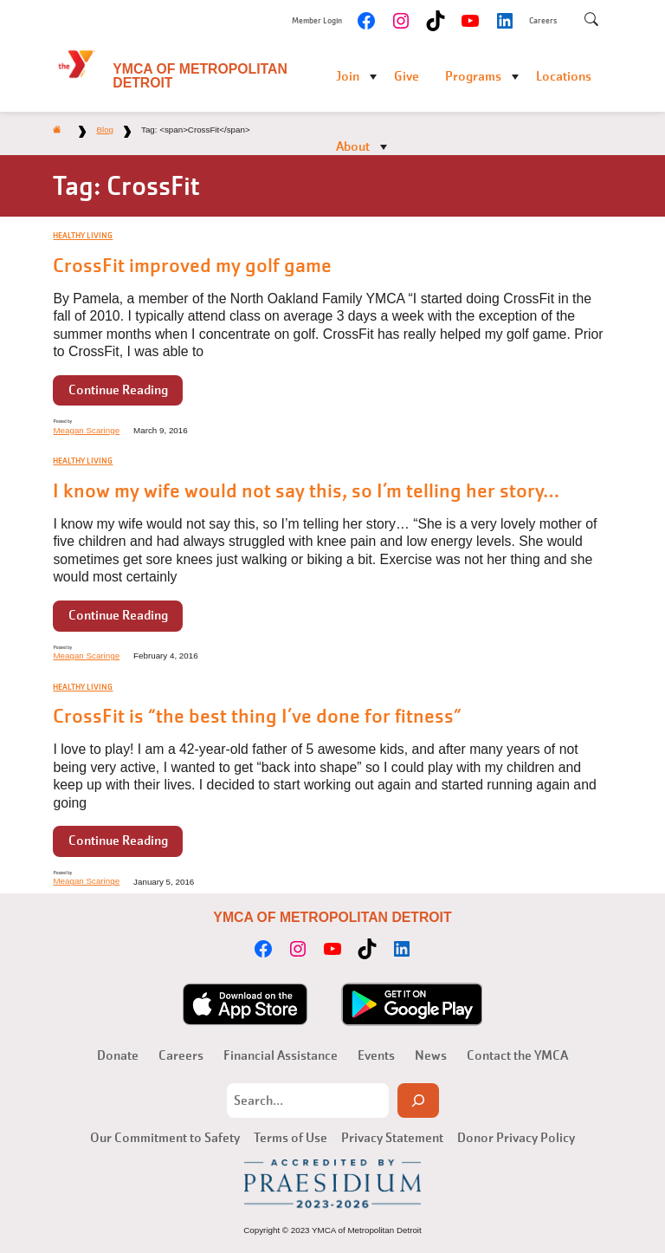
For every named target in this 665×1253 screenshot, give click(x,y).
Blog (104, 129)
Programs (473, 76)
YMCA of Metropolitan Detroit (200, 76)
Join (347, 76)
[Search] (418, 1100)
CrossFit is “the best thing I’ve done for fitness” (257, 716)
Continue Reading (118, 390)
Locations (563, 76)
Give (406, 76)
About (353, 146)
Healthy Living (83, 235)
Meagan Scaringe (86, 430)
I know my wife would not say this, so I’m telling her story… (306, 491)
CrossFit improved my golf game (192, 266)
